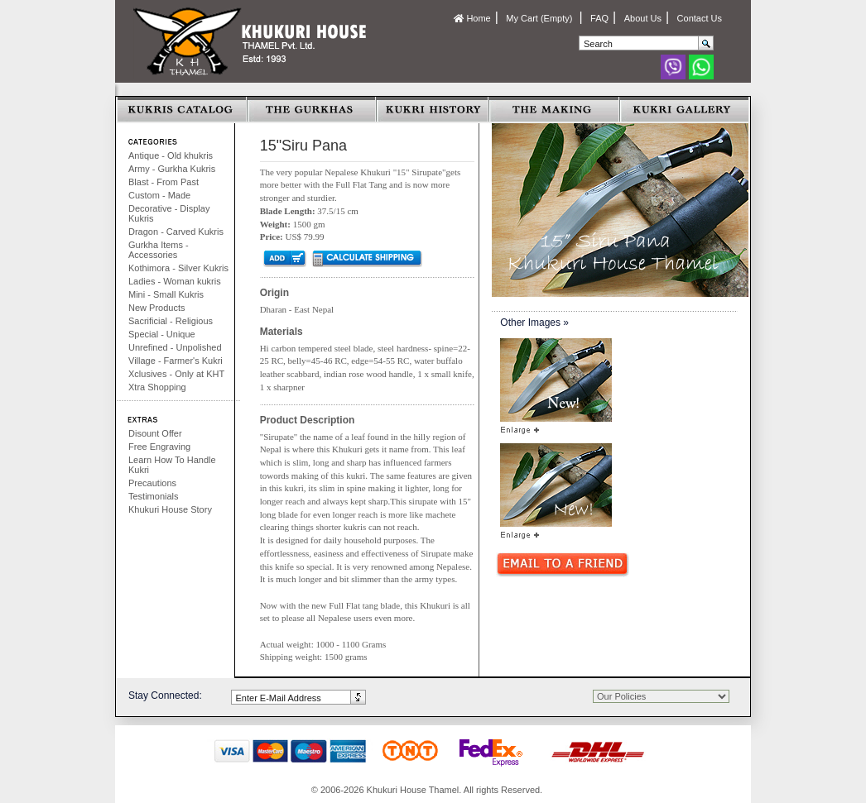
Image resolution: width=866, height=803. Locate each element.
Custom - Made (159, 195)
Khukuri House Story (170, 509)
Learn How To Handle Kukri (172, 465)
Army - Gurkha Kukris (171, 169)
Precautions (152, 483)
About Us (643, 18)
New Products (156, 308)
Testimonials (153, 496)
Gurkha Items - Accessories (158, 250)
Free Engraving (159, 447)
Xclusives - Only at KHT (176, 374)
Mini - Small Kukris (166, 294)
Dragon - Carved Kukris (176, 232)
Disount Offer (155, 433)
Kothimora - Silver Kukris (178, 268)
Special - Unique (161, 334)
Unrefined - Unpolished (175, 347)
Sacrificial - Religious (170, 321)
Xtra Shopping (157, 387)
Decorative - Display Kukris (168, 213)
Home (472, 18)
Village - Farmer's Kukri (175, 361)
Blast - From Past (163, 182)
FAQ (599, 18)
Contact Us (699, 18)
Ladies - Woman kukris (174, 281)
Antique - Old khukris (170, 155)
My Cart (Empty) (540, 18)
